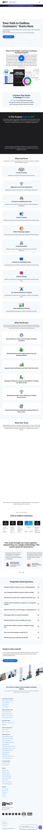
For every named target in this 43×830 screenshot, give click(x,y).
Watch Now (31, 5)
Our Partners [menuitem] (4, 787)
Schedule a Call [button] (8, 31)
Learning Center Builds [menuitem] (6, 772)
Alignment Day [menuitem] (5, 764)
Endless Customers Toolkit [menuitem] (7, 710)
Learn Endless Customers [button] (7, 693)
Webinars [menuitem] (4, 718)
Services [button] (4, 762)
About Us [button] (4, 781)
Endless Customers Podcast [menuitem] (8, 716)
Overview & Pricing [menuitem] (6, 757)
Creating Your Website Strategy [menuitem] (8, 740)
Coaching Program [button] (6, 755)
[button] (29, 827)
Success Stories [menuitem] (5, 759)
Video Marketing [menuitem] (5, 738)
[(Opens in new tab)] (24, 808)
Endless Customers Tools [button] (7, 704)
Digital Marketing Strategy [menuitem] (7, 730)
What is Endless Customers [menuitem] (7, 695)
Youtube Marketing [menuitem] (6, 746)
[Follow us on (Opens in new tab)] (3, 808)
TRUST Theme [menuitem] (5, 774)
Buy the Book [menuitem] (5, 699)
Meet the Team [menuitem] (5, 785)
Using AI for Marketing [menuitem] (6, 734)
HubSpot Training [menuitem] (5, 766)
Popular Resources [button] (6, 728)
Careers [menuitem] (3, 788)
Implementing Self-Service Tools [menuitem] (8, 742)
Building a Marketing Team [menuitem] (7, 744)
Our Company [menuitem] (5, 783)
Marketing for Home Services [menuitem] (8, 750)
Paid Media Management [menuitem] (7, 778)
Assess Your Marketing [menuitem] (7, 752)
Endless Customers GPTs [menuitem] (7, 708)
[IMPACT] (5, 2)
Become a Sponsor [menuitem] (6, 725)
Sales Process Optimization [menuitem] (7, 732)
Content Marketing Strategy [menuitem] (8, 736)
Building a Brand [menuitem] (5, 748)
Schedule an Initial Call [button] (9, 655)
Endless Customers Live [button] (7, 722)
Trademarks (4, 819)
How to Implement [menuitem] (6, 697)
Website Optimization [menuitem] (6, 770)
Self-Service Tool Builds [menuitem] (7, 776)
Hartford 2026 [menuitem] (5, 724)
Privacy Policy (4, 816)
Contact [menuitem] (3, 790)
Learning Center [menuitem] (5, 701)
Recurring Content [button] (6, 714)
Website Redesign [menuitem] (6, 768)
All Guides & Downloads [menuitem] (7, 712)
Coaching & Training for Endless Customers (13, 2)
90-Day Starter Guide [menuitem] (6, 706)
